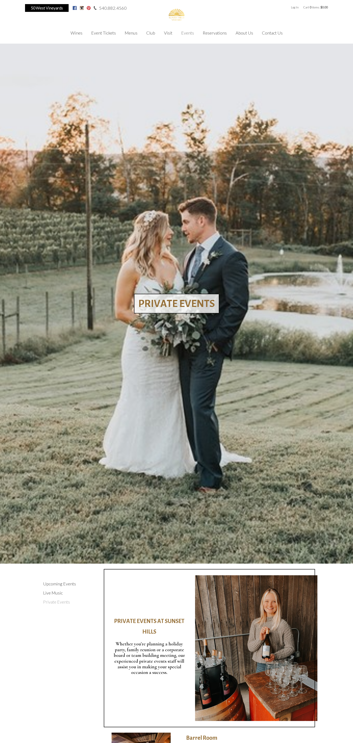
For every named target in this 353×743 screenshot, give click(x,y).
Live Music (53, 592)
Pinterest (89, 8)
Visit (168, 32)
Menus (131, 32)
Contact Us (272, 32)
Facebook (75, 8)
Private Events (56, 601)
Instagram (82, 8)
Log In (295, 7)
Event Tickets (103, 32)
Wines (76, 32)
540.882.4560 (113, 8)
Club (150, 32)
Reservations (215, 32)
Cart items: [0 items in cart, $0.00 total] (315, 7)
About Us (244, 32)
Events (187, 32)
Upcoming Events (59, 583)
